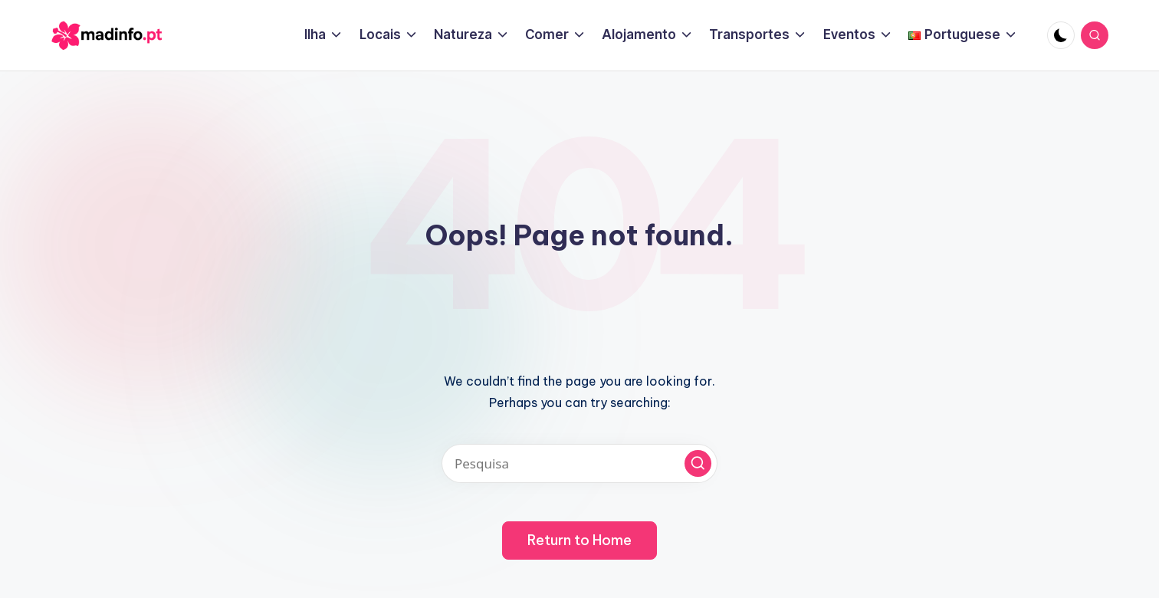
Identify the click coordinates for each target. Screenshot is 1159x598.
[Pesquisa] (579, 463)
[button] (698, 463)
